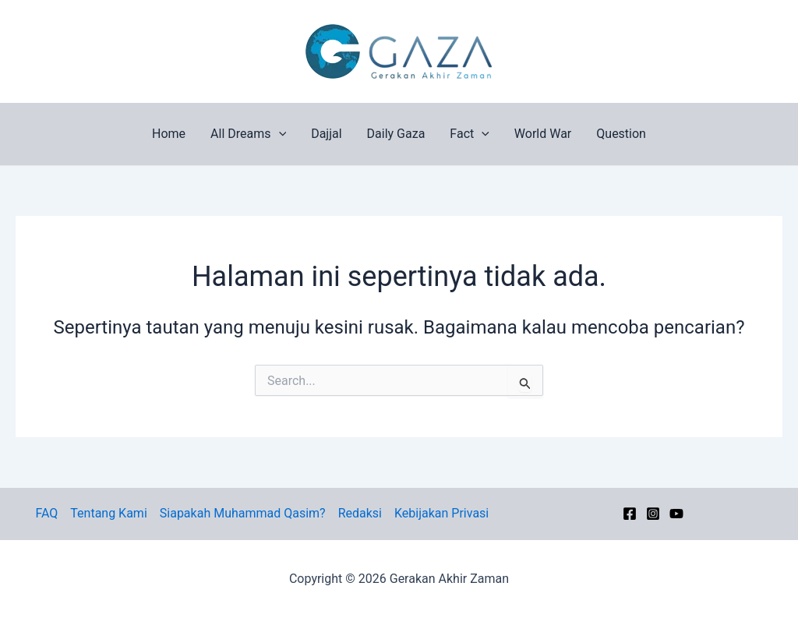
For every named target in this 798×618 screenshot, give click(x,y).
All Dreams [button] (248, 134)
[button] (279, 134)
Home (168, 133)
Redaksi (360, 513)
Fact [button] (469, 134)
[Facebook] (630, 514)
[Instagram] (653, 514)
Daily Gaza (396, 133)
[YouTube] (676, 514)
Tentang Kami (108, 513)
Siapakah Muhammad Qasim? (243, 513)
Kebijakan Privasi (441, 513)
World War (542, 133)
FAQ (46, 513)
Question (621, 133)
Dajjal (326, 133)
